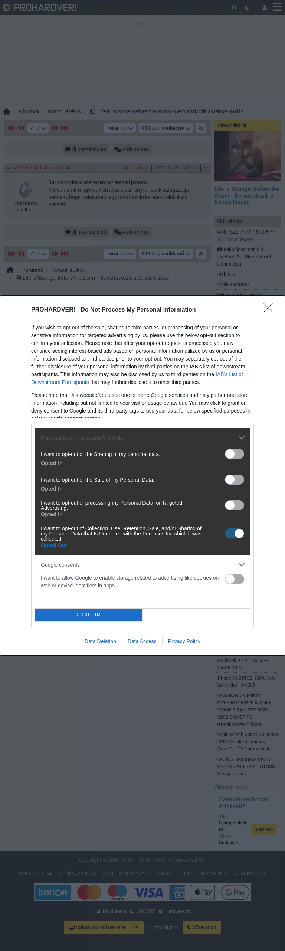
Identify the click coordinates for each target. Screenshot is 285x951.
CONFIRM (89, 615)
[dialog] (142, 475)
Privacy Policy (184, 641)
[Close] (270, 310)
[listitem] (142, 438)
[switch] (234, 454)
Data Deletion (100, 641)
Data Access (142, 641)
